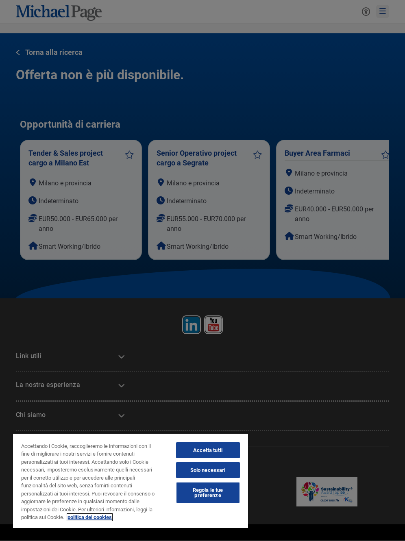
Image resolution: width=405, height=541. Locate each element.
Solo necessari (208, 470)
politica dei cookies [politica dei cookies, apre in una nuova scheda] (90, 517)
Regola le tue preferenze (208, 492)
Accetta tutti (207, 450)
